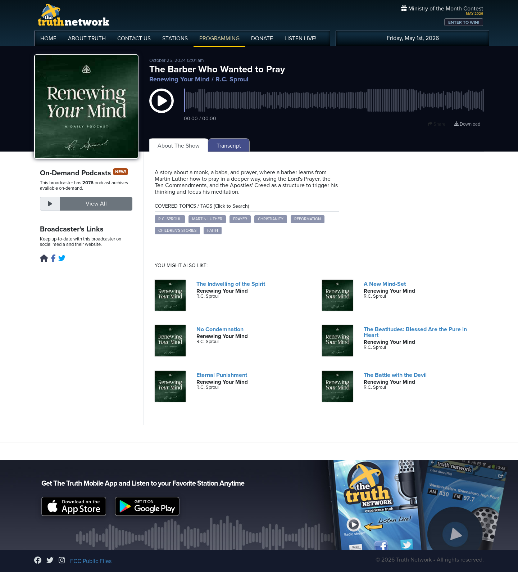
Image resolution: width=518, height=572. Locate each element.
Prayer (240, 219)
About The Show (179, 145)
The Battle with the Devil (395, 375)
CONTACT (134, 38)
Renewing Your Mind (179, 79)
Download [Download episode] (467, 124)
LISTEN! (301, 38)
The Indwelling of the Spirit (230, 284)
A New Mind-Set (385, 284)
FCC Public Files (91, 561)
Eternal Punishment (221, 375)
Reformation (307, 219)
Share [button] (436, 124)
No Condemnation (220, 329)
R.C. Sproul (169, 219)
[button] (161, 108)
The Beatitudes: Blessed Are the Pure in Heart (415, 332)
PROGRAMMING (219, 38)
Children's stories (177, 230)
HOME (48, 38)
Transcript (229, 145)
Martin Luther (207, 219)
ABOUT (87, 38)
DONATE (262, 38)
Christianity (270, 219)
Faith (212, 230)
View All (96, 203)
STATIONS (175, 38)
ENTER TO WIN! (463, 22)
